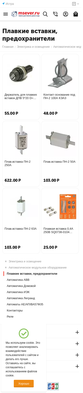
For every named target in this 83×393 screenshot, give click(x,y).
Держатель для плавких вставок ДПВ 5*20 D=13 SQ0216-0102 (21, 96)
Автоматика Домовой (21, 286)
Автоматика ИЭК (18, 292)
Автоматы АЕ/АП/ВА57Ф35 (25, 304)
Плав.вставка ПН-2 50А (59, 161)
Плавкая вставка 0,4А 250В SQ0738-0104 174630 (58, 230)
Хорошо (23, 383)
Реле (10, 316)
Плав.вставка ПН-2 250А (18, 163)
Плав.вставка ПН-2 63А (21, 228)
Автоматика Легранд (21, 298)
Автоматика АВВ (18, 279)
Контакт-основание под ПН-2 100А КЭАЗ (59, 96)
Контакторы (15, 310)
